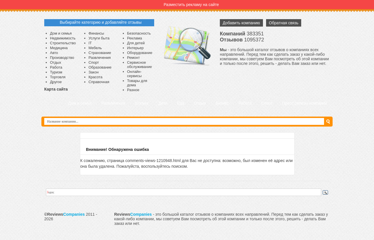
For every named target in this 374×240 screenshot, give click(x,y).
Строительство (63, 43)
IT (90, 43)
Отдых (55, 62)
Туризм (56, 72)
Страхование (100, 53)
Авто (54, 53)
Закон (93, 72)
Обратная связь (283, 23)
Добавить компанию (241, 23)
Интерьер (135, 48)
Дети (162, 103)
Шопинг (142, 103)
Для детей (136, 43)
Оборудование (139, 53)
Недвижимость (62, 38)
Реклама (134, 38)
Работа (56, 67)
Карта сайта (56, 89)
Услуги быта (99, 38)
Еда (180, 103)
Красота (95, 77)
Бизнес (222, 103)
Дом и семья (61, 33)
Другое (56, 82)
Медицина (59, 48)
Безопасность (139, 33)
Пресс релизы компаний (304, 103)
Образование (100, 67)
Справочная (99, 82)
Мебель (95, 48)
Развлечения (100, 57)
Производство (62, 57)
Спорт (94, 62)
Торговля (57, 77)
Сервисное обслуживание (139, 64)
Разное (133, 90)
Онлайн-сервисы (134, 73)
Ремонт (133, 57)
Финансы (96, 33)
